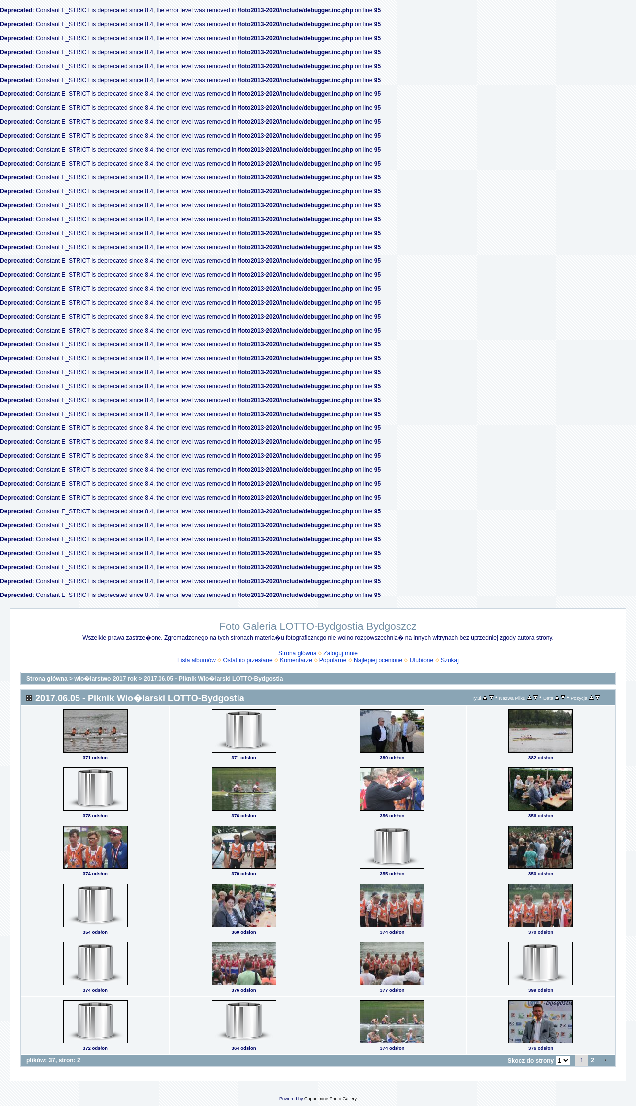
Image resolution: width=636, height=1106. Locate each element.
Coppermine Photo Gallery (330, 1098)
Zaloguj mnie (340, 653)
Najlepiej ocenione (378, 660)
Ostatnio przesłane (248, 660)
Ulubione (421, 660)
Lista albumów (196, 660)
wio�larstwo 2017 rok (105, 678)
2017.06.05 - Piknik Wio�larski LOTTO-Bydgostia (213, 678)
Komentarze (296, 660)
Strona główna (297, 653)
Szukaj (450, 660)
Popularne (333, 660)
